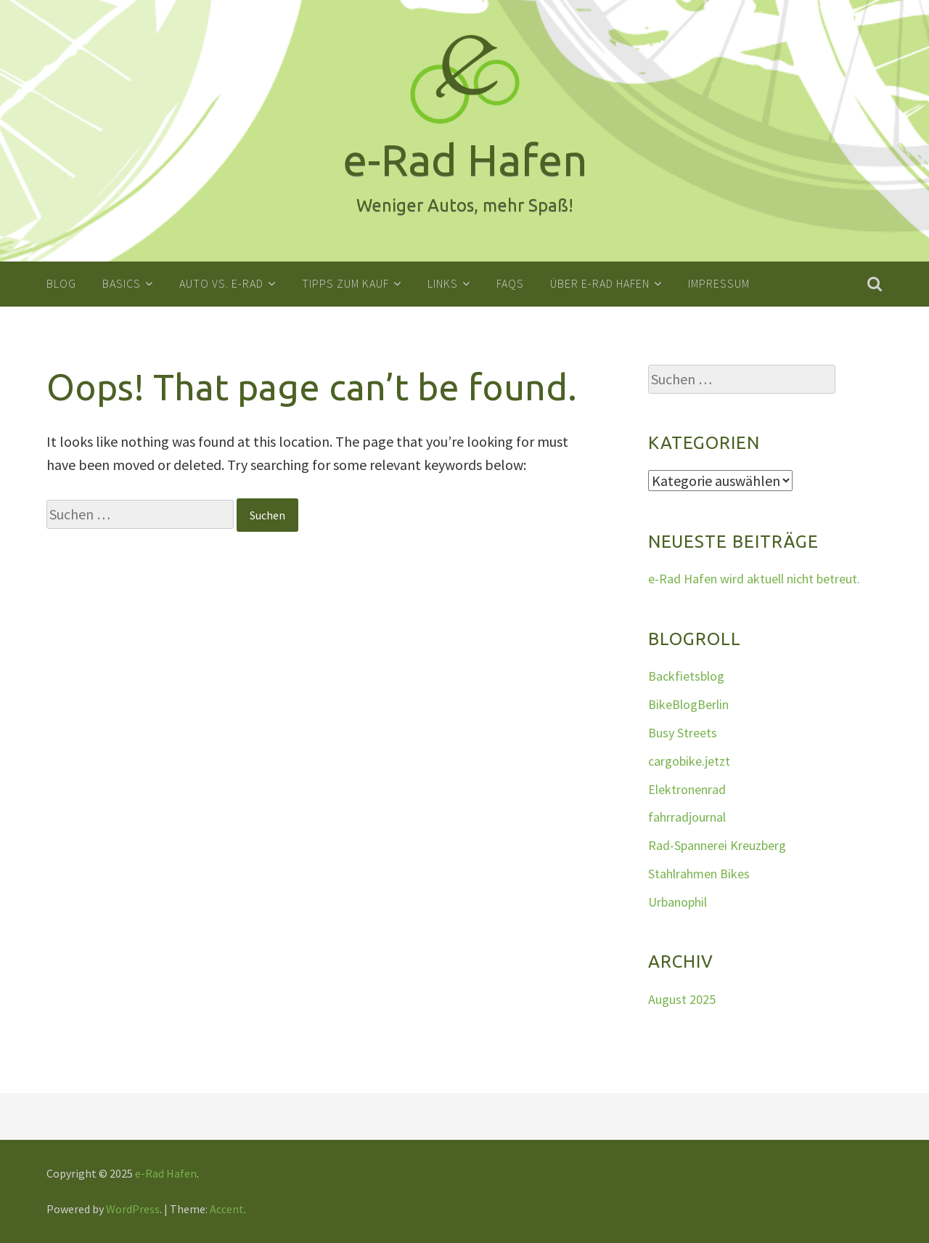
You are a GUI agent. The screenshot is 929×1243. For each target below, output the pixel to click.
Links (442, 283)
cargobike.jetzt (689, 760)
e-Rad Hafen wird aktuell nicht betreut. (754, 578)
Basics (121, 283)
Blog (61, 283)
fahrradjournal (687, 817)
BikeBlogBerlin (688, 704)
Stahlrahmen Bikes (699, 873)
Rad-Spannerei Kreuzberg (717, 845)
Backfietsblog (686, 676)
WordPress (133, 1209)
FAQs (510, 283)
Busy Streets (682, 732)
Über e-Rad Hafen (600, 283)
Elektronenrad (687, 788)
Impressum (719, 283)
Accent (227, 1209)
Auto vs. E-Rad (221, 283)
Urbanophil (677, 901)
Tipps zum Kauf (345, 283)
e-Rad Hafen (166, 1172)
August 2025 (682, 998)
